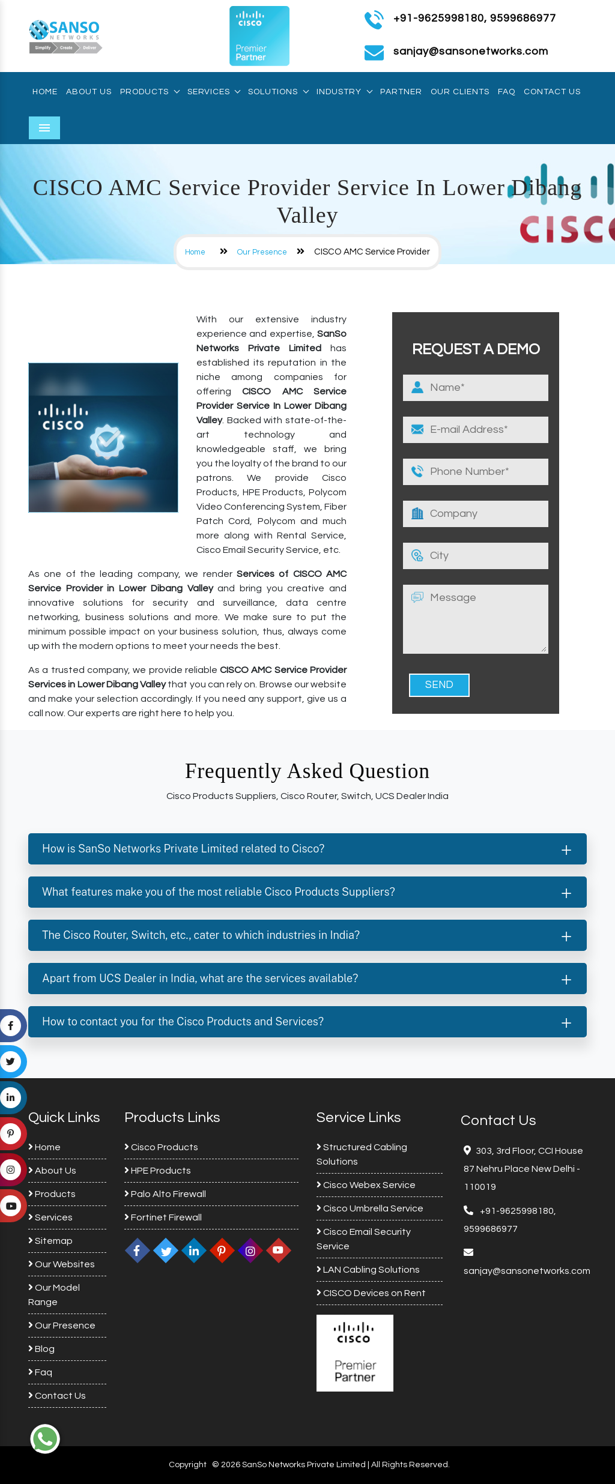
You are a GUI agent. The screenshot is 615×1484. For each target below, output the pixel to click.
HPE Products (157, 1170)
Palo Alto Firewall (165, 1194)
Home (45, 92)
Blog (41, 1349)
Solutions (278, 92)
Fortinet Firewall (163, 1217)
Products (149, 92)
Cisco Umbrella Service (370, 1208)
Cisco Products (161, 1147)
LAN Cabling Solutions (368, 1269)
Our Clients (460, 92)
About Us (89, 92)
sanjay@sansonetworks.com (527, 1271)
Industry (344, 92)
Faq (506, 92)
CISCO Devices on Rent (371, 1293)
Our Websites (61, 1264)
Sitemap (50, 1241)
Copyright (188, 1465)
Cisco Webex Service (366, 1185)
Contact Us (552, 92)
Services (213, 92)
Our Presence (262, 252)
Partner (401, 92)
